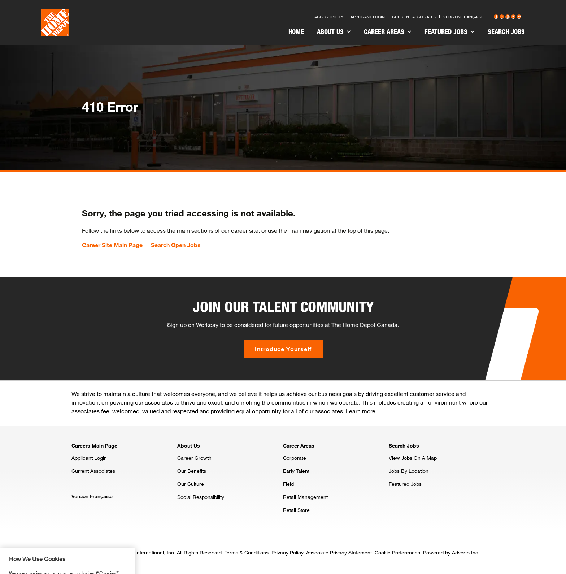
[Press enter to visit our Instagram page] (507, 16)
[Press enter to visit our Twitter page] (513, 16)
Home (296, 31)
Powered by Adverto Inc (450, 552)
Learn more (360, 410)
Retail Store (296, 510)
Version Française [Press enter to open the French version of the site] (463, 17)
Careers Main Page (94, 446)
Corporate (294, 458)
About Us (334, 31)
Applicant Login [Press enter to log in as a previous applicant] (368, 17)
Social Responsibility (200, 497)
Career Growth (194, 458)
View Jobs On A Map (413, 458)
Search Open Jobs (176, 245)
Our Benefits (191, 471)
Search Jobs (506, 31)
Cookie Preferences (397, 552)
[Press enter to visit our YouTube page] (519, 16)
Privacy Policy (287, 552)
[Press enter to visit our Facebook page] (496, 16)
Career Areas (388, 31)
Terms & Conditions (247, 552)
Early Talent (296, 471)
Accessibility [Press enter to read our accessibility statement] (328, 17)
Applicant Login (89, 458)
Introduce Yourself (283, 348)
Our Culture (190, 484)
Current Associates (93, 471)
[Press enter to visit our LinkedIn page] (502, 16)
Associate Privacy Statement (339, 552)
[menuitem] (296, 32)
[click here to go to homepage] (55, 22)
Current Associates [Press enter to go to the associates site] (414, 17)
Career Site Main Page (112, 245)
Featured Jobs (450, 31)
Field (288, 484)
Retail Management (305, 497)
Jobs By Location (408, 471)
